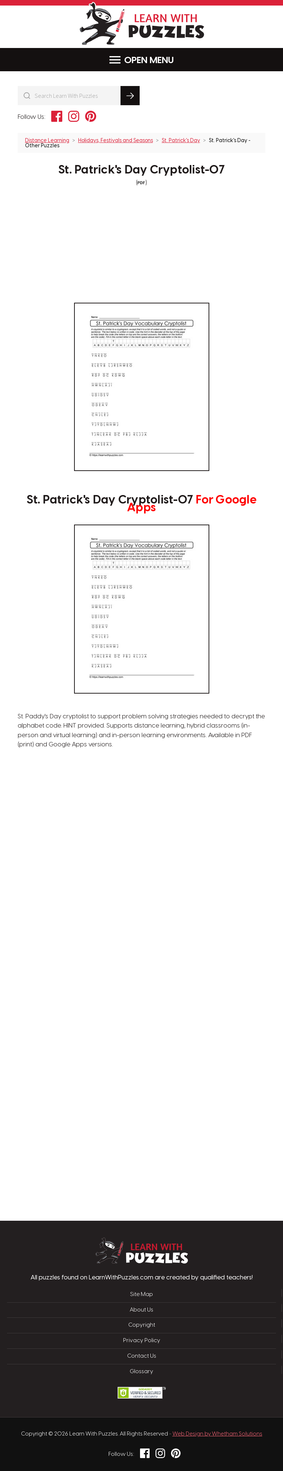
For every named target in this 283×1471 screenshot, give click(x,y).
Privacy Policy (141, 1340)
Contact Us (141, 1355)
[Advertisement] (106, 868)
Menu (141, 60)
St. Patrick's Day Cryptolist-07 (141, 170)
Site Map (141, 1295)
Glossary (141, 1371)
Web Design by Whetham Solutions (217, 1433)
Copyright (141, 1325)
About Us (141, 1310)
